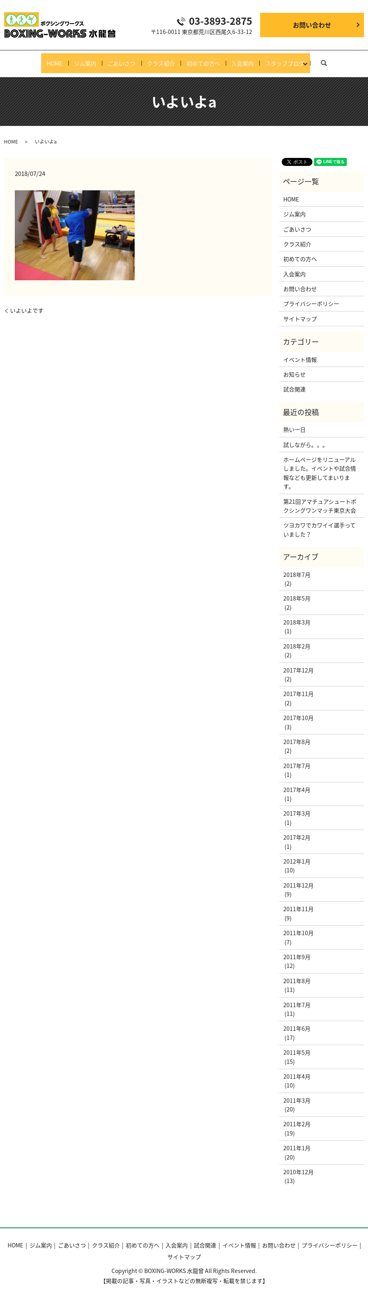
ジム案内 (74, 59)
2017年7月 (296, 758)
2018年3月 (296, 615)
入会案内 (253, 59)
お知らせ (294, 366)
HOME (38, 59)
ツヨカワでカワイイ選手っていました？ (319, 521)
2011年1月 (296, 1140)
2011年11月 (298, 901)
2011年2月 (296, 1116)
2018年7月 (296, 567)
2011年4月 (296, 1068)
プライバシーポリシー (311, 296)
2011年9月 (296, 949)
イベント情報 (300, 351)
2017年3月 (296, 806)
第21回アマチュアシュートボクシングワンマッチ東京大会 (319, 497)
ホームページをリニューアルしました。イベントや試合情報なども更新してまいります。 (319, 464)
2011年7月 (296, 997)
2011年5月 (296, 1045)
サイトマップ (300, 311)
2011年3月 (296, 1092)
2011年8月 (296, 973)
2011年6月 (296, 1021)
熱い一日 (294, 422)
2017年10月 (298, 710)
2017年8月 (296, 734)
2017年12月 (298, 662)
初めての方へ (208, 59)
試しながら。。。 (305, 437)
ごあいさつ (116, 59)
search (341, 59)
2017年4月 (296, 782)
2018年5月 (296, 591)
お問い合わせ (312, 25)
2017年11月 (298, 686)
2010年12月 (298, 1164)
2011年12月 (298, 877)
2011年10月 (298, 925)
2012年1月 (296, 853)
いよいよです (27, 302)
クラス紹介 (161, 59)
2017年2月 (296, 830)
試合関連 (294, 381)
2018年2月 (296, 638)
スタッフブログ (300, 59)
